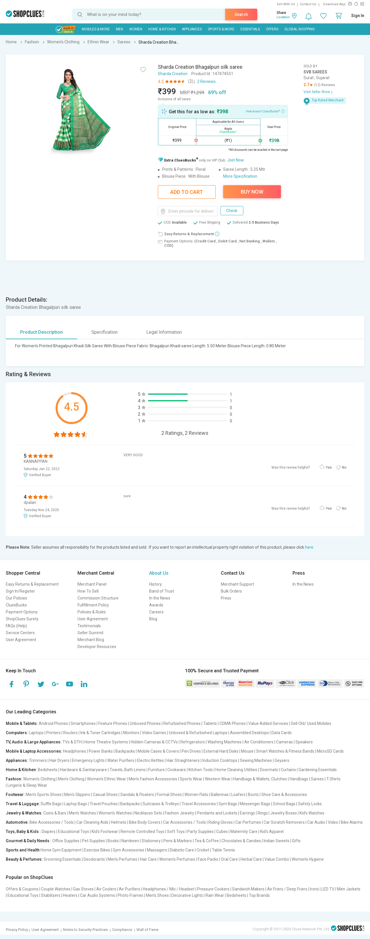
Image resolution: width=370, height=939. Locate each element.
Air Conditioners (258, 742)
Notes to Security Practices (85, 929)
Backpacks (125, 751)
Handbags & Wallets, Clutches (260, 779)
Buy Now (252, 192)
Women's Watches (115, 813)
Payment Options (22, 612)
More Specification (240, 176)
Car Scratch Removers (284, 822)
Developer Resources (96, 646)
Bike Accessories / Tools (51, 822)
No (344, 467)
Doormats (269, 769)
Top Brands (259, 895)
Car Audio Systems (97, 895)
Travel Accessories (199, 803)
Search (241, 14)
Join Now (235, 160)
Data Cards (281, 732)
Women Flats (196, 794)
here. (309, 547)
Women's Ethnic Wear (106, 779)
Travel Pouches (104, 803)
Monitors (131, 732)
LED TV (327, 889)
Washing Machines (225, 742)
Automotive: (17, 822)
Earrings (247, 813)
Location (283, 17)
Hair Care (148, 859)
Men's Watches (82, 813)
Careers (156, 612)
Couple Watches (56, 889)
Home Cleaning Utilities (236, 769)
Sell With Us (286, 4)
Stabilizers (50, 895)
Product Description (41, 332)
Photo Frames (130, 895)
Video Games (154, 732)
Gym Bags (228, 803)
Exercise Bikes (97, 850)
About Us (159, 573)
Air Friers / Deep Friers (287, 889)
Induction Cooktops (219, 760)
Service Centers (20, 632)
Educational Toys (73, 831)
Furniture (156, 769)
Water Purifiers (120, 760)
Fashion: (14, 779)
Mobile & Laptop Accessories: (34, 751)
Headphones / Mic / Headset (169, 889)
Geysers (282, 760)
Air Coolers (106, 889)
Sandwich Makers (248, 889)
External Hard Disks (221, 751)
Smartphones (83, 723)
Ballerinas (220, 794)
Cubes (222, 831)
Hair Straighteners (183, 760)
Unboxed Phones (145, 723)
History (155, 584)
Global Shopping (299, 29)
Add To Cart (186, 192)
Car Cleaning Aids (92, 822)
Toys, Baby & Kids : (23, 831)
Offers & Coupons (22, 889)
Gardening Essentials (318, 769)
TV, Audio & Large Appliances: (34, 742)
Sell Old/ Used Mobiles (311, 723)
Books (113, 840)
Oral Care (229, 859)
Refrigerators (192, 742)
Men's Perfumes (122, 859)
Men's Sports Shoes (44, 794)
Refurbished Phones (182, 723)
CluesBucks (16, 605)
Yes (329, 467)
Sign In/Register (20, 591)
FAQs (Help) (16, 625)
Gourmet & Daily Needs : (28, 840)
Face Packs (208, 859)
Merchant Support (237, 584)
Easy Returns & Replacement (32, 584)
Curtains (288, 769)
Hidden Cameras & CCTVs (154, 742)
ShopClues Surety (22, 619)
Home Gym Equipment (61, 850)
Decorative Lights (187, 895)
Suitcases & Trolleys (161, 803)
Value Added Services (268, 723)
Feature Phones (112, 723)
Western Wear (218, 779)
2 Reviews (206, 81)
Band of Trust (161, 591)
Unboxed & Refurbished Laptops (198, 732)
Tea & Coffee (207, 840)
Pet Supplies (93, 840)
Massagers (157, 850)
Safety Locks (310, 803)
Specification (104, 332)
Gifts (296, 840)
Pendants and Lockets (217, 813)
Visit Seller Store (317, 92)
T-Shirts (333, 779)
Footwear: (15, 794)
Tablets (210, 723)
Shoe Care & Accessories (284, 794)
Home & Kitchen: (21, 769)
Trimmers (38, 760)
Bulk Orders (231, 591)
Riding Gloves (220, 822)
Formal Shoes (169, 794)
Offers (272, 29)
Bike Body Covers (144, 822)
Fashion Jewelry (179, 813)
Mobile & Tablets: (22, 723)
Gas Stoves (83, 889)
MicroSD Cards (330, 751)
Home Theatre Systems (106, 742)
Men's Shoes (157, 895)
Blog (153, 619)
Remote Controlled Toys (142, 831)
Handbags (299, 779)
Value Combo (276, 859)
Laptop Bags (75, 803)
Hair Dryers (59, 760)
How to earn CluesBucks (265, 111)
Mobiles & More (96, 29)
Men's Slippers (77, 794)
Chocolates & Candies (241, 840)
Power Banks (101, 751)
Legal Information (164, 332)
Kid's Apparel (272, 831)
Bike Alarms (352, 822)
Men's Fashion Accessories (153, 779)
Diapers (49, 831)
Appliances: (17, 760)
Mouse (247, 751)
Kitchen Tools (200, 769)
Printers (53, 732)
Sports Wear (191, 779)
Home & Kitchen (162, 29)
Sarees (317, 779)
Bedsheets (48, 769)
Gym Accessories (128, 850)
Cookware (176, 769)
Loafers (238, 794)
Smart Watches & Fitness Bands (285, 751)
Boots (253, 794)
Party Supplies (200, 831)
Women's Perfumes (177, 859)
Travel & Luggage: (23, 803)
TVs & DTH (72, 742)
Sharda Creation (173, 73)
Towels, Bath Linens (128, 769)
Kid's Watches (311, 813)
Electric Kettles (150, 760)
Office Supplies (65, 840)
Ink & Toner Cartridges (100, 732)
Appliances (192, 29)
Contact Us (308, 4)
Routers (70, 732)
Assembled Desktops (249, 732)
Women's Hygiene (308, 859)
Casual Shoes (105, 794)
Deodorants (94, 859)
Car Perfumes (248, 822)
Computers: (17, 732)
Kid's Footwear (105, 831)
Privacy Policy (17, 929)
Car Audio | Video (322, 822)
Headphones (74, 751)
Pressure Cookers (213, 889)
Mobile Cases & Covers (158, 751)
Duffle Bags (51, 803)
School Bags (284, 803)
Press (226, 598)
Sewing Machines (256, 760)
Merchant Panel (91, 584)
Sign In (357, 15)
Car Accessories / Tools (184, 822)
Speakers (304, 742)
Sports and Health (23, 850)
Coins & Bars (54, 813)
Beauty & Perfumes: (24, 859)
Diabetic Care (182, 850)
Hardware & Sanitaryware (83, 769)
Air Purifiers (129, 889)
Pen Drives (191, 751)
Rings (263, 813)
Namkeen (130, 840)
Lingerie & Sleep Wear (27, 785)
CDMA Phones (232, 723)
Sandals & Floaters (137, 794)
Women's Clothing (39, 779)
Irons (314, 889)
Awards (156, 605)
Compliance (122, 929)
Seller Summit (90, 632)
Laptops (36, 732)
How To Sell (88, 591)
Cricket (203, 850)
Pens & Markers (177, 840)
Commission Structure (98, 598)
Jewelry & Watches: (24, 813)
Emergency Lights (88, 760)
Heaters (70, 895)
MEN (119, 29)
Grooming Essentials (62, 859)
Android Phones (53, 723)
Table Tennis (223, 850)
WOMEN (135, 29)
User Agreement (21, 639)
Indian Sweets (276, 840)
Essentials (250, 29)
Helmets (118, 822)
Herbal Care (251, 859)
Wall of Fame (147, 929)
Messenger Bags (255, 803)
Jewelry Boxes (283, 813)
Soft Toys (176, 831)
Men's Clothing (71, 779)
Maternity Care (244, 831)
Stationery (151, 840)
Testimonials (89, 625)
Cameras (284, 742)
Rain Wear (215, 895)
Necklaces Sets (148, 813)
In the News (159, 598)
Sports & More (221, 29)
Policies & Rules (91, 612)
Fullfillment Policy (93, 605)
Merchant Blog (90, 639)
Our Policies (16, 598)
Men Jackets (348, 889)
